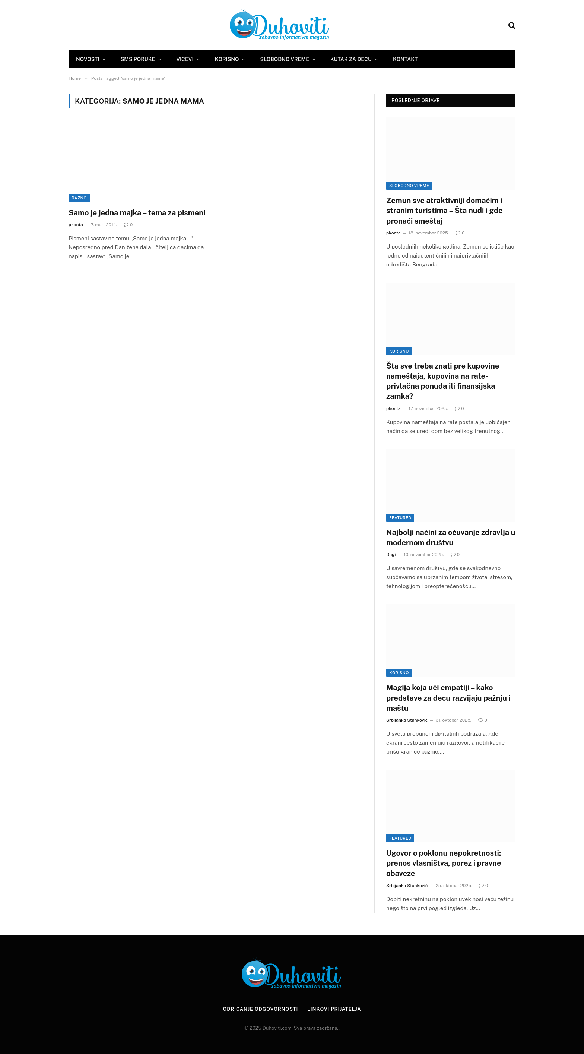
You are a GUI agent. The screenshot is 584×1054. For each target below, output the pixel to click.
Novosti (87, 59)
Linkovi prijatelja (334, 1009)
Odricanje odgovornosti (260, 1009)
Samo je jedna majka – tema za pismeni (137, 212)
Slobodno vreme (284, 59)
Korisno (227, 59)
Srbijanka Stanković (407, 720)
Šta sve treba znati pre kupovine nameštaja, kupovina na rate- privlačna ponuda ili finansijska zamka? (442, 381)
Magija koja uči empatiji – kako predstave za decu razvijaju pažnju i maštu (448, 697)
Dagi (391, 554)
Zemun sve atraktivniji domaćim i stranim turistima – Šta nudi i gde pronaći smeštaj (444, 210)
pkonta (76, 224)
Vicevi (184, 59)
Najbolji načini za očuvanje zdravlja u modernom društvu (450, 537)
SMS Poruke (138, 59)
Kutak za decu (351, 59)
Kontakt (405, 59)
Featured (400, 517)
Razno (79, 198)
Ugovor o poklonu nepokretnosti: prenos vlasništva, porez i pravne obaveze (443, 863)
